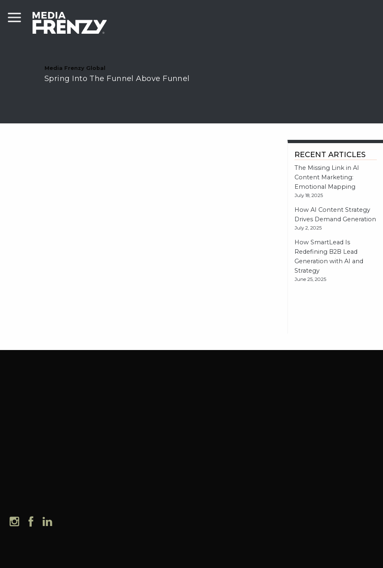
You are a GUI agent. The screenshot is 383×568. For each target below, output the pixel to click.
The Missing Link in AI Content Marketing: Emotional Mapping (326, 177)
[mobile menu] (14, 16)
